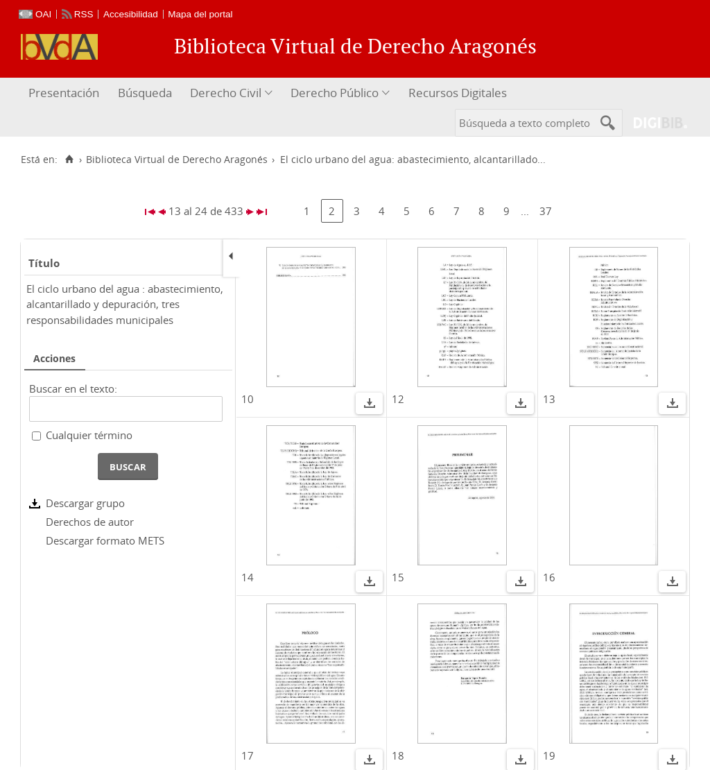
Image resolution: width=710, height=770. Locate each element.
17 (247, 755)
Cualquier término (89, 435)
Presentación (63, 93)
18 (398, 755)
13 (549, 399)
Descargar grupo (85, 503)
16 (549, 577)
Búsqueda (145, 93)
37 (545, 211)
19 (549, 755)
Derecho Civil (225, 93)
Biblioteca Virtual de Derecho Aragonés (177, 159)
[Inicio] (69, 159)
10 (247, 399)
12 (398, 399)
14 (247, 577)
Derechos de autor (90, 522)
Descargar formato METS (105, 540)
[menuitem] (65, 93)
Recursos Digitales (457, 93)
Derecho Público (335, 93)
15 (398, 577)
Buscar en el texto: (73, 388)
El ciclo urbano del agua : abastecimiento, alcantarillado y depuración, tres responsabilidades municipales (124, 304)
